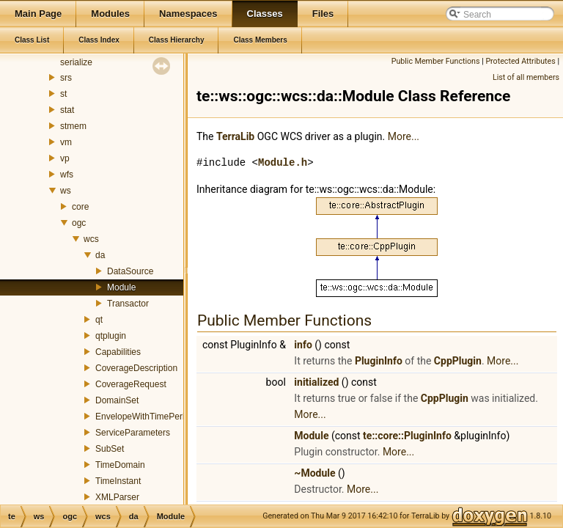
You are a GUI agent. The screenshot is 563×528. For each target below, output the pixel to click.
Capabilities (118, 352)
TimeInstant (118, 481)
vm (66, 142)
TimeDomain (120, 465)
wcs (91, 239)
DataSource (130, 271)
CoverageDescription (136, 368)
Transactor (128, 303)
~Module (314, 473)
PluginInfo (378, 361)
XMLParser (117, 497)
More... (403, 136)
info (303, 345)
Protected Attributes (520, 61)
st (63, 94)
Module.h (282, 162)
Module (121, 287)
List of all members (526, 77)
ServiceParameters (132, 433)
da (100, 255)
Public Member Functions (435, 61)
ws (65, 191)
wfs (66, 174)
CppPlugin (458, 361)
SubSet (109, 449)
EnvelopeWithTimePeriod (144, 416)
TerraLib (235, 136)
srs (66, 78)
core (80, 207)
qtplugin (110, 336)
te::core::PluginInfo (407, 435)
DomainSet (117, 400)
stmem (73, 126)
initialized (316, 382)
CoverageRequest (130, 384)
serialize (76, 62)
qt (99, 320)
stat (67, 110)
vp (65, 158)
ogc (79, 223)
